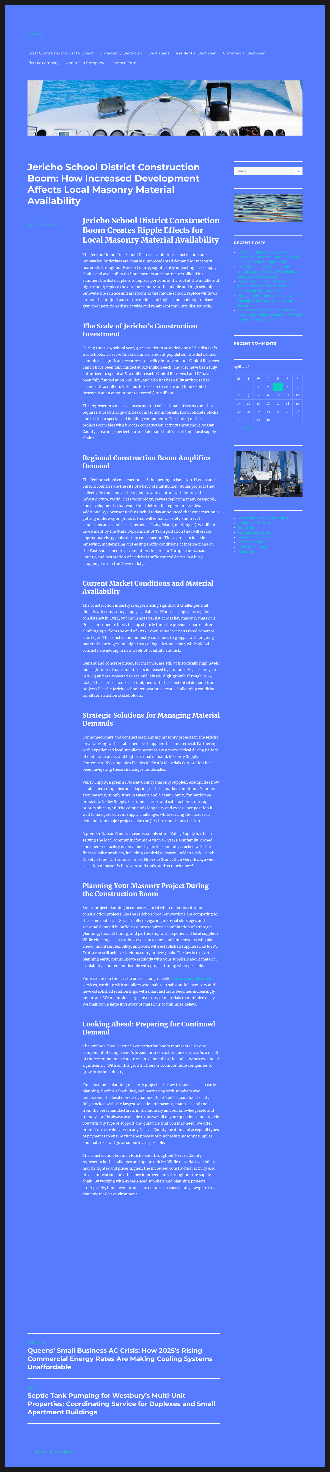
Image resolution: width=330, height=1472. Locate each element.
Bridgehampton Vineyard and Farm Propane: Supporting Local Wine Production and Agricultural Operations (269, 271)
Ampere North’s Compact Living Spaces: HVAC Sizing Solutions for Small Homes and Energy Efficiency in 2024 (269, 315)
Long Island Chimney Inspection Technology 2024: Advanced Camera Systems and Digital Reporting (263, 286)
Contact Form (123, 63)
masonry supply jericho (192, 978)
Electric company (44, 63)
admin (33, 219)
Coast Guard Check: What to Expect (61, 53)
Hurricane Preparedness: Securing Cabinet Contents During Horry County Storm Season (268, 300)
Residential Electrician (196, 53)
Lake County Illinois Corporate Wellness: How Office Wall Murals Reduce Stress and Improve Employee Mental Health (268, 257)
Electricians (158, 53)
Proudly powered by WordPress (50, 1452)
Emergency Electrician (121, 53)
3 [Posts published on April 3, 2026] (278, 387)
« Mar (247, 428)
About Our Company (85, 63)
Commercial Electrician (244, 53)
